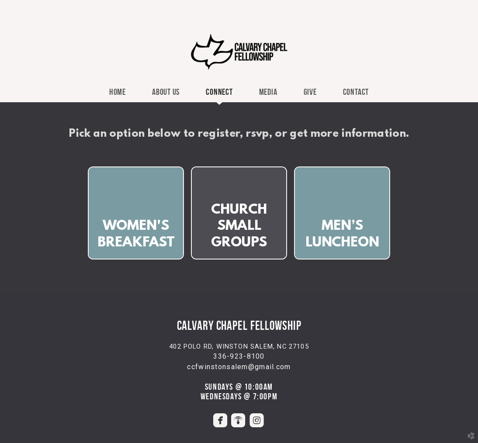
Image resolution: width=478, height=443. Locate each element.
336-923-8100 (238, 356)
